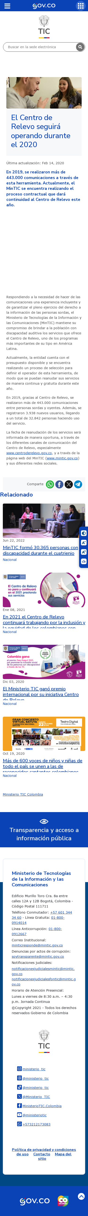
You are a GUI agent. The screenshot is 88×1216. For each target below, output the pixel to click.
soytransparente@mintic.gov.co (38, 956)
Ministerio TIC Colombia (23, 794)
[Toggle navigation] (7, 6)
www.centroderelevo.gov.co (29, 453)
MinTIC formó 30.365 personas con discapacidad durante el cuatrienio (40, 550)
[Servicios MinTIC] (81, 6)
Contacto (41, 1154)
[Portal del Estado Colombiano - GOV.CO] (43, 5)
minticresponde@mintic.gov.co (37, 945)
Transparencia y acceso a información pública (44, 834)
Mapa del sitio (55, 1156)
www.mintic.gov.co (62, 458)
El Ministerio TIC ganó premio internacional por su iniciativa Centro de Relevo (41, 693)
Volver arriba (81, 1196)
